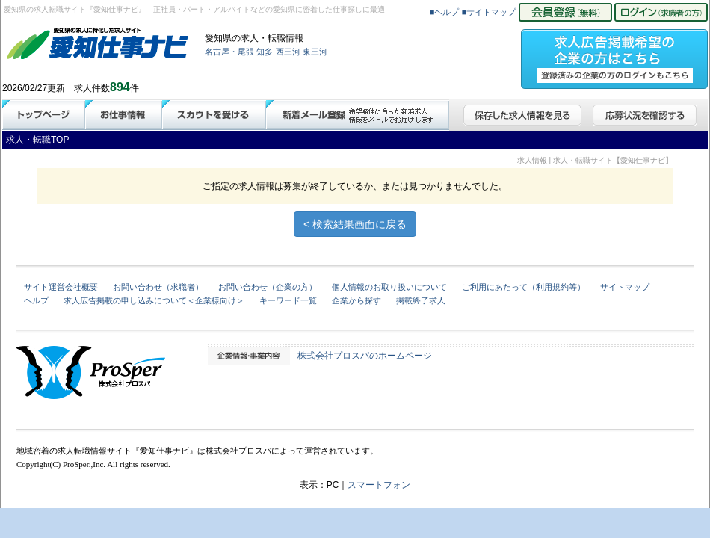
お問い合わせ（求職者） (158, 286)
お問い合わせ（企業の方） (267, 286)
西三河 (288, 51)
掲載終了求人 (420, 300)
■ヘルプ (445, 11)
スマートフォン (379, 485)
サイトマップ (624, 286)
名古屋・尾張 (229, 51)
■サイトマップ (489, 11)
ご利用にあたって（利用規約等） (523, 286)
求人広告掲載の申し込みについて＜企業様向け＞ (154, 300)
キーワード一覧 (288, 300)
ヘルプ (36, 300)
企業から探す (356, 300)
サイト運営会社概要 (61, 286)
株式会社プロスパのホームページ (364, 355)
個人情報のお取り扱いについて (389, 286)
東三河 (315, 51)
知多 (264, 51)
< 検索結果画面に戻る (355, 224)
